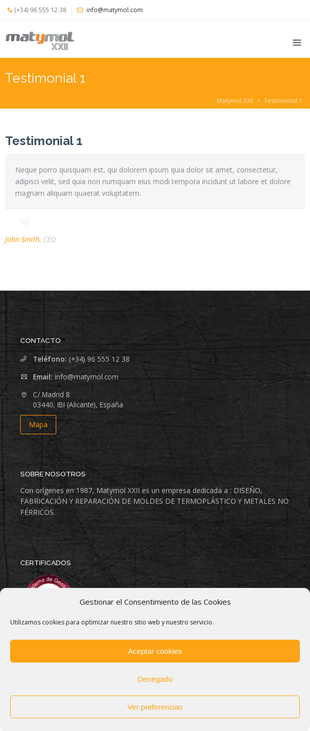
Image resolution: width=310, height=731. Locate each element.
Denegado (154, 679)
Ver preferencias (154, 707)
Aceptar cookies (155, 651)
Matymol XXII (235, 100)
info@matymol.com (87, 376)
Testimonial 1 (44, 140)
